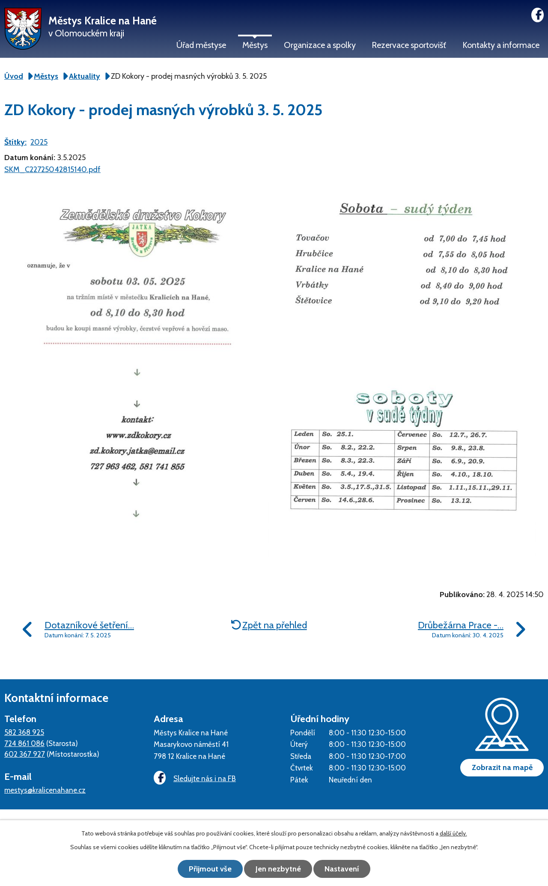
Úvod (13, 76)
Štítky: (15, 142)
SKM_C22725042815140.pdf (52, 169)
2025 (39, 142)
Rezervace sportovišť (409, 45)
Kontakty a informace (500, 45)
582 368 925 (24, 732)
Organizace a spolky (320, 45)
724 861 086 (24, 743)
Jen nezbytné (278, 869)
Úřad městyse (201, 45)
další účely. (453, 833)
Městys (255, 45)
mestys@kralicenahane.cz (45, 789)
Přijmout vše (209, 869)
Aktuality (84, 76)
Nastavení (342, 869)
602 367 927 (24, 753)
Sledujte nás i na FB (195, 778)
